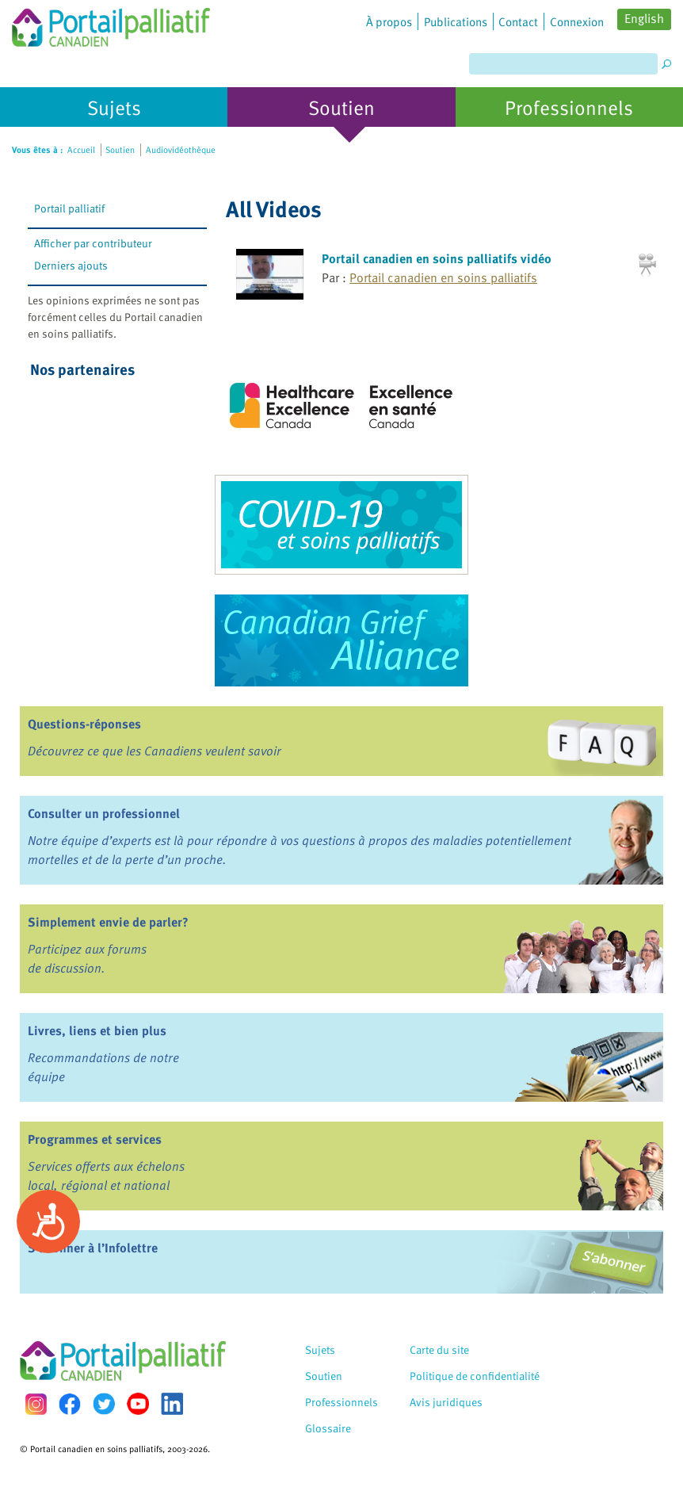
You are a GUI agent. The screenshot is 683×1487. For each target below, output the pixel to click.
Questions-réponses (84, 723)
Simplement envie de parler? (108, 921)
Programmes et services (95, 1139)
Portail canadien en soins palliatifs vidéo (436, 258)
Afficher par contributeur (93, 243)
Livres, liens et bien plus (97, 1030)
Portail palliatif (69, 208)
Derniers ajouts (71, 265)
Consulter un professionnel (104, 813)
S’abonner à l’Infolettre (93, 1247)
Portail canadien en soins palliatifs (443, 277)
